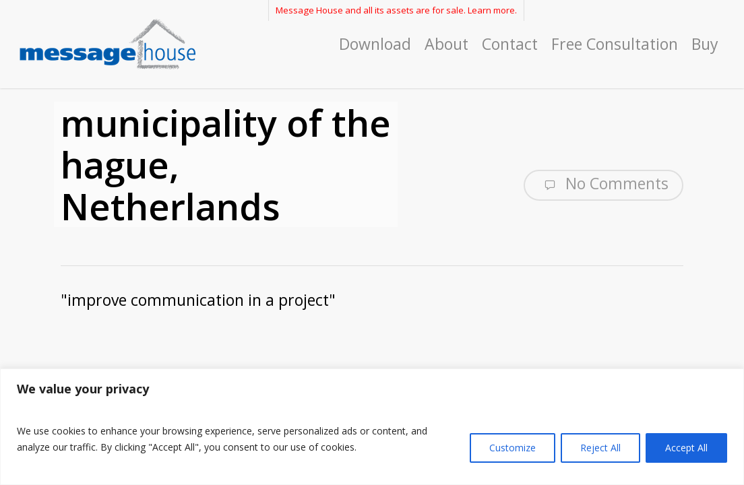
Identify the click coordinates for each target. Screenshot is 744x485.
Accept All (686, 447)
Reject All (600, 447)
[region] (372, 426)
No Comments (603, 183)
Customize (512, 447)
